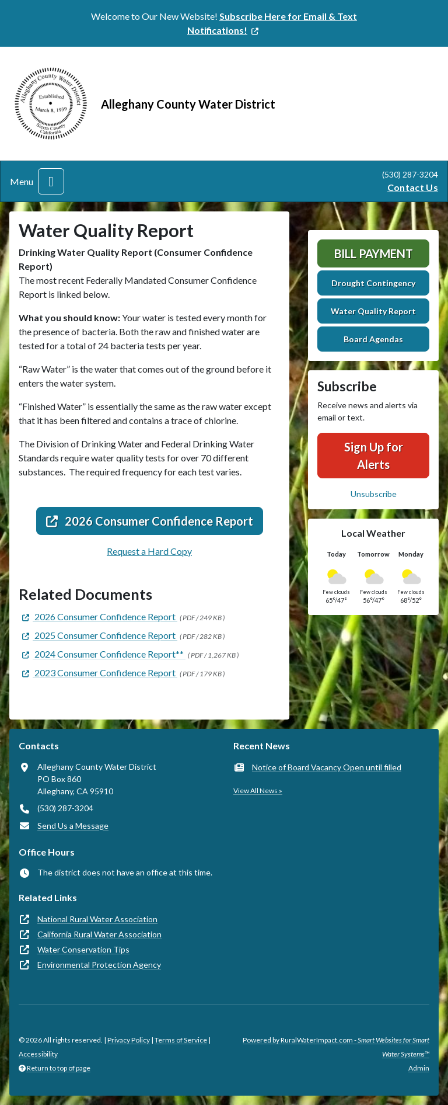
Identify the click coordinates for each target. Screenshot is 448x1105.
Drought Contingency (373, 283)
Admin (418, 1068)
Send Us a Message (72, 826)
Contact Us (412, 187)
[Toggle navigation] (51, 181)
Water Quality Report (373, 311)
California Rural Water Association (99, 934)
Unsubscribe (374, 494)
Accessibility (38, 1054)
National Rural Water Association (97, 919)
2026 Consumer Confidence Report (149, 521)
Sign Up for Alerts (373, 455)
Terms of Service (181, 1039)
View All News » (257, 790)
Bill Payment (373, 253)
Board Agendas (373, 339)
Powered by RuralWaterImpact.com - (336, 1046)
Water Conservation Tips (83, 949)
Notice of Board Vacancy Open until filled (326, 767)
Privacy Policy (128, 1039)
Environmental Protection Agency (99, 965)
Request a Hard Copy (149, 551)
